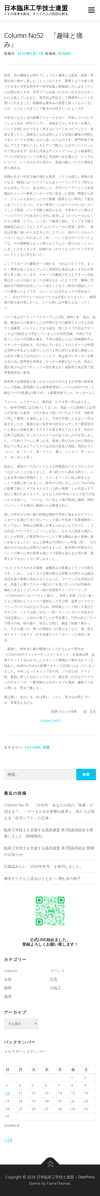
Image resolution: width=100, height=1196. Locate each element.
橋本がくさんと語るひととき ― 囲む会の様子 (42, 878)
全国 (46, 747)
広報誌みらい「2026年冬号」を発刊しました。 (43, 866)
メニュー (91, 10)
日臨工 (55, 987)
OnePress (86, 1176)
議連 (7, 996)
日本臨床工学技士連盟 (36, 7)
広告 (54, 979)
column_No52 (50, 720)
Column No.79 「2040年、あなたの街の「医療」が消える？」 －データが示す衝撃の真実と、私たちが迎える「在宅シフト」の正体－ (49, 811)
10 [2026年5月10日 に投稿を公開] (8, 1093)
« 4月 (8, 1139)
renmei (65, 53)
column (32, 747)
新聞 (7, 987)
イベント (57, 970)
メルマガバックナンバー (24, 1051)
